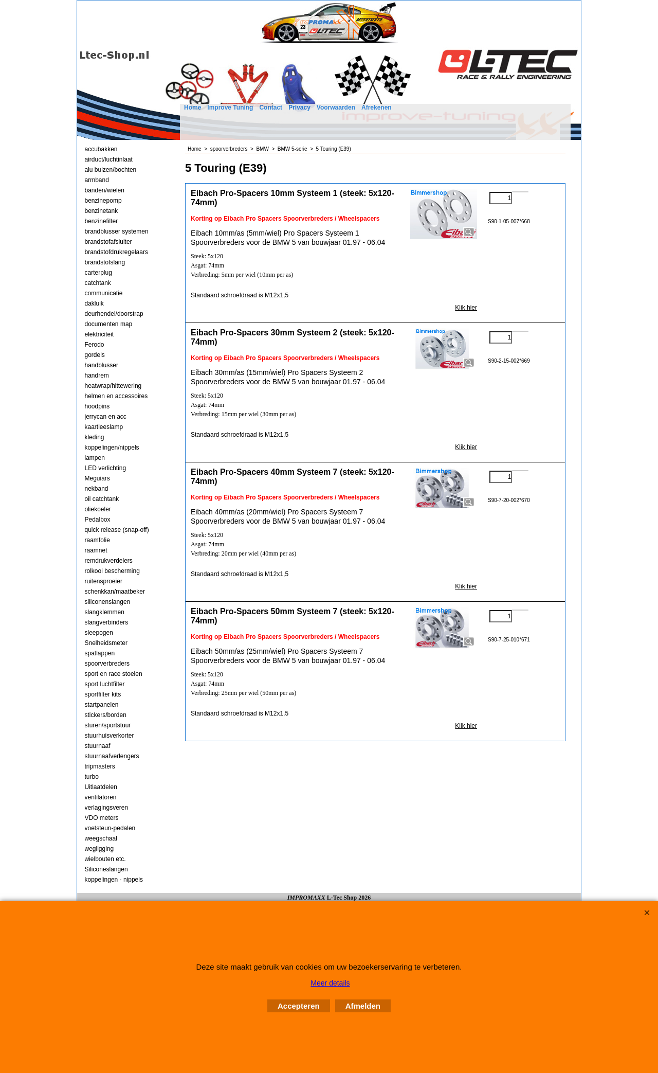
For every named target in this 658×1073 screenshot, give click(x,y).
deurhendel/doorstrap (114, 313)
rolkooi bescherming (112, 571)
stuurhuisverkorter (109, 735)
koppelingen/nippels (112, 447)
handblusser (101, 365)
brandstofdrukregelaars (116, 252)
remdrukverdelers (109, 560)
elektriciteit (99, 334)
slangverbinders (107, 622)
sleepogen (99, 632)
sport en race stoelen (113, 673)
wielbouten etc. (105, 859)
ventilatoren (101, 797)
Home (192, 107)
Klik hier (466, 307)
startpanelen (102, 704)
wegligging (99, 848)
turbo (92, 776)
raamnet (96, 550)
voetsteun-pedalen (110, 828)
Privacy (299, 107)
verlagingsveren (107, 807)
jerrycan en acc (105, 416)
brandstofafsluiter (108, 241)
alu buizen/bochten (111, 169)
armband (97, 180)
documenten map (109, 324)
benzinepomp (103, 200)
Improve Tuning (230, 107)
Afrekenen (376, 107)
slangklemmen (104, 612)
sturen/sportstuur (108, 725)
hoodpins (97, 406)
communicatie (104, 293)
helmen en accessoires (116, 396)
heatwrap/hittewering (113, 385)
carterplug (98, 272)
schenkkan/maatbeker (115, 591)
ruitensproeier (103, 581)
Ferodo (94, 344)
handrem (97, 375)
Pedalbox (98, 519)
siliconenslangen (108, 601)
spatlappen (100, 653)
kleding (94, 437)
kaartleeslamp (104, 427)
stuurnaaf (98, 745)
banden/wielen (104, 190)
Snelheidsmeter (106, 643)
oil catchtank (102, 499)
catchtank (98, 283)
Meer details (330, 983)
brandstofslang (105, 262)
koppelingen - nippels (114, 879)
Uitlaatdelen (101, 787)
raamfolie (97, 540)
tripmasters (100, 766)
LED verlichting (105, 468)
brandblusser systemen (117, 231)
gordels (95, 355)
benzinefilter (101, 221)
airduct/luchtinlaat (109, 159)
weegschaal (101, 838)
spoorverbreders (107, 663)
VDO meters (102, 817)
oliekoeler (98, 509)
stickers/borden (105, 715)
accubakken (101, 149)
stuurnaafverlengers (112, 756)
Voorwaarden (336, 107)
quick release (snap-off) (117, 529)
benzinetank (101, 210)
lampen (95, 457)
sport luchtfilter (105, 684)
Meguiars (97, 478)
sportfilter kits (103, 694)
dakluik (94, 303)
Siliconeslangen (106, 869)
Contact (270, 107)
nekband (96, 488)
